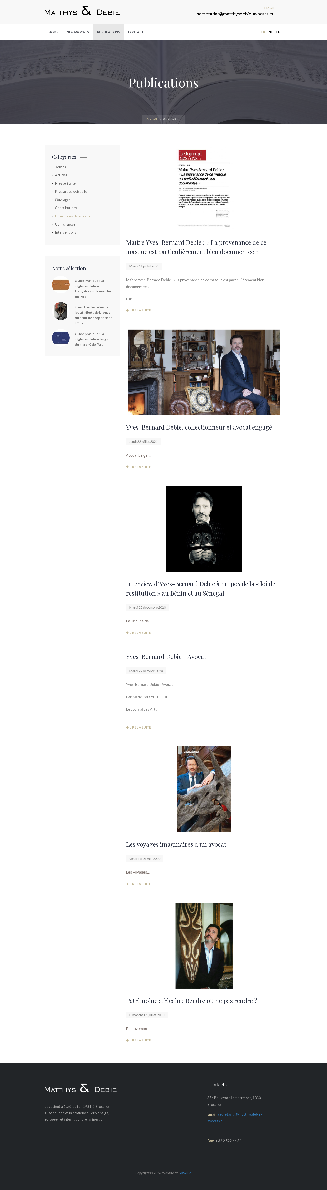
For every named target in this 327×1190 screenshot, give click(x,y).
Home (53, 32)
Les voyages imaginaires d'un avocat (176, 844)
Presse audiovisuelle (71, 191)
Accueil (151, 119)
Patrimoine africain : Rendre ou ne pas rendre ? (191, 1000)
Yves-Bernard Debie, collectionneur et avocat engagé (199, 427)
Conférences (65, 224)
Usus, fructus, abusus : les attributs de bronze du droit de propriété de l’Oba (93, 315)
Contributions (66, 208)
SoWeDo (185, 1173)
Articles (61, 175)
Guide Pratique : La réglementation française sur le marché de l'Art (93, 288)
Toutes (60, 167)
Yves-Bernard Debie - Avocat (166, 656)
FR (263, 32)
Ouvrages (63, 199)
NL (270, 32)
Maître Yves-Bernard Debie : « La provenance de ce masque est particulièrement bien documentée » (196, 247)
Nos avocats (78, 32)
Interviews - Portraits (73, 216)
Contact (136, 32)
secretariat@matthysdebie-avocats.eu (235, 13)
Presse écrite (65, 183)
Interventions (65, 232)
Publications (108, 32)
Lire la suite (138, 310)
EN (278, 32)
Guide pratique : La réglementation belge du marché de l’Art (91, 339)
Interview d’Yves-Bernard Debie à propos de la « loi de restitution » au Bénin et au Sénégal (200, 588)
